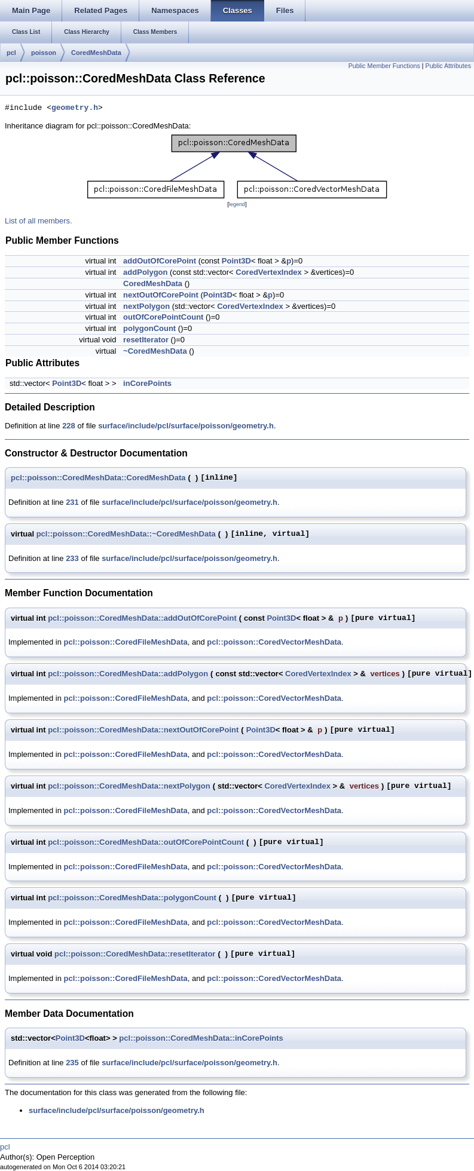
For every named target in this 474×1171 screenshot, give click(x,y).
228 (68, 425)
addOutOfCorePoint (159, 260)
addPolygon (145, 272)
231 (72, 502)
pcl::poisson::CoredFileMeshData (126, 641)
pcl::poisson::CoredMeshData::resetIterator (134, 953)
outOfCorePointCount (163, 316)
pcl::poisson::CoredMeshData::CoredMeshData (98, 477)
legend (237, 204)
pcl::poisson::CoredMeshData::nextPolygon (129, 785)
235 (72, 1062)
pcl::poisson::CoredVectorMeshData (274, 641)
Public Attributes (448, 65)
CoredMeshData (96, 52)
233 (72, 558)
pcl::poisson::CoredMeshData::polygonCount (132, 897)
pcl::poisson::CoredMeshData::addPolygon (128, 673)
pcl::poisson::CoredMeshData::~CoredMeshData (126, 533)
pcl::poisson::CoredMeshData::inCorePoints (201, 1038)
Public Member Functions (384, 65)
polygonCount (149, 328)
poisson (43, 52)
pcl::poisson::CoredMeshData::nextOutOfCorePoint (143, 729)
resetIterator (146, 339)
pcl (11, 52)
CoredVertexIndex (269, 272)
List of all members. (38, 220)
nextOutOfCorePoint (160, 294)
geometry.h (74, 108)
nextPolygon (146, 306)
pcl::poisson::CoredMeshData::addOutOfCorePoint (142, 618)
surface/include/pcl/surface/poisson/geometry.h (186, 425)
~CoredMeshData (155, 351)
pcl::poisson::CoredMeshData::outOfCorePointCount (146, 842)
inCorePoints (147, 383)
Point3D (236, 260)
